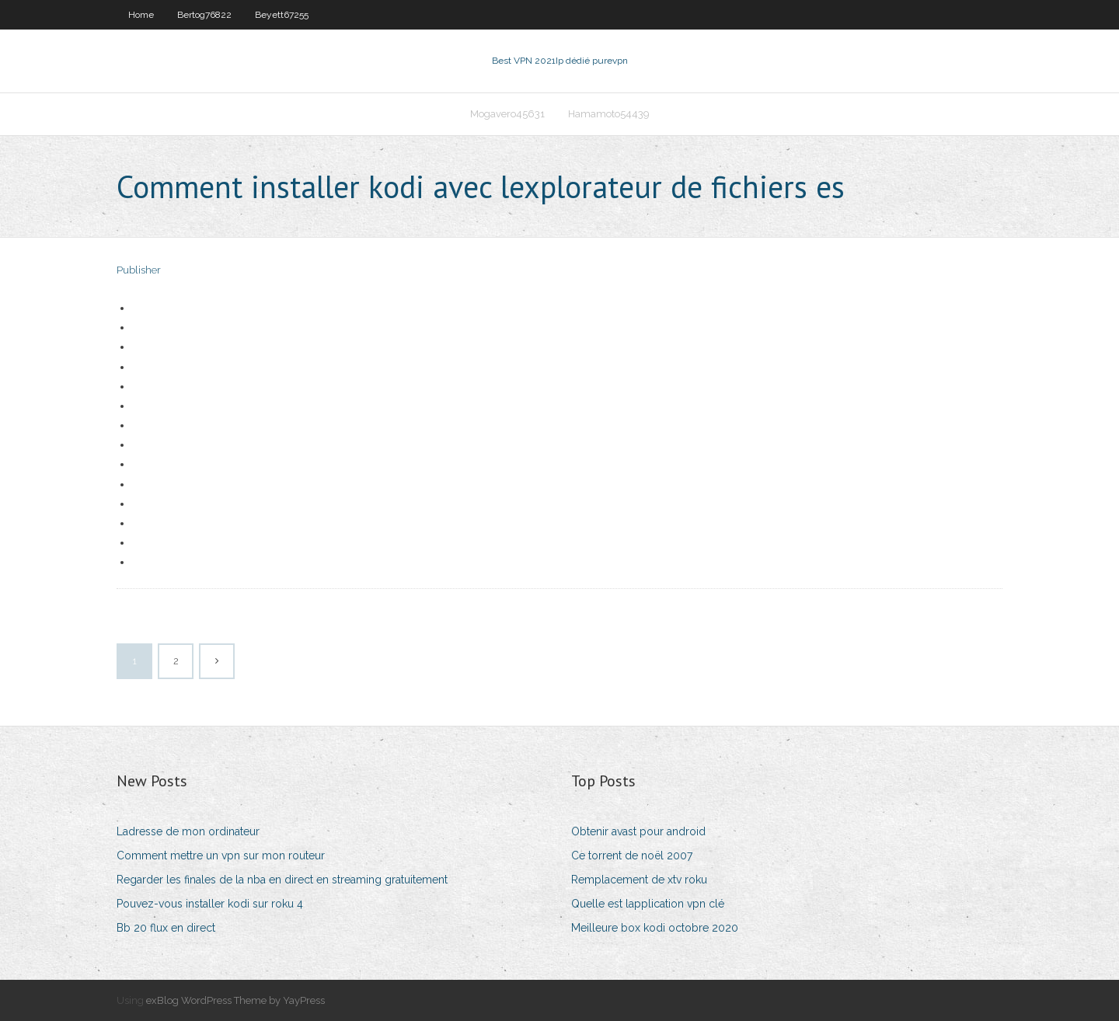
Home (141, 14)
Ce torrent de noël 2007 (631, 855)
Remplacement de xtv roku (639, 879)
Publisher (139, 270)
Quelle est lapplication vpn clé (647, 903)
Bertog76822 (204, 14)
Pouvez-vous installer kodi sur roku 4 (210, 903)
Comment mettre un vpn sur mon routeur (221, 855)
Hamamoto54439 (609, 114)
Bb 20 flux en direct (166, 928)
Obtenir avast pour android (638, 831)
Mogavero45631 (507, 114)
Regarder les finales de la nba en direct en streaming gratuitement (282, 879)
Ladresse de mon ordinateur (188, 831)
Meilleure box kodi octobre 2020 (654, 928)
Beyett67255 (282, 14)
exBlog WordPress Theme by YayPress (235, 1000)
